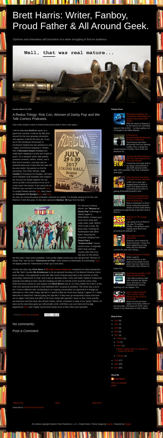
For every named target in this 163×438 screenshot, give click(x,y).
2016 (116, 360)
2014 (116, 368)
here (48, 188)
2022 (116, 321)
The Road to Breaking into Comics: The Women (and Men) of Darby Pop (137, 198)
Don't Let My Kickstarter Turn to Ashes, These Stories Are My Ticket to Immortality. (136, 295)
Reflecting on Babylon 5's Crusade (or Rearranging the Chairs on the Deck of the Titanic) (138, 117)
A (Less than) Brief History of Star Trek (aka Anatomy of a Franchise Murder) (138, 158)
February (120, 356)
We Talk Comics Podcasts (58, 269)
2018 (116, 331)
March (119, 346)
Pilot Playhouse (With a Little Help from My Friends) (138, 274)
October (120, 338)
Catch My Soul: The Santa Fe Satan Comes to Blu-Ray (138, 178)
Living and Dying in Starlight (138, 255)
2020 (116, 328)
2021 (116, 324)
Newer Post (18, 403)
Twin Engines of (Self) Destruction (135, 237)
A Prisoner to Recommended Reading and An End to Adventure (138, 137)
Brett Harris (119, 379)
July (118, 342)
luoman (110, 424)
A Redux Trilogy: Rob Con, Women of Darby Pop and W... (131, 350)
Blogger (127, 424)
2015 (116, 364)
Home (57, 403)
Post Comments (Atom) (34, 407)
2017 (116, 335)
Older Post (96, 403)
